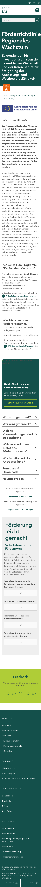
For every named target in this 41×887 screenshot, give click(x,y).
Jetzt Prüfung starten (20, 403)
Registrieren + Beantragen (20, 510)
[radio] (7, 693)
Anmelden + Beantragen (20, 497)
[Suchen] (20, 20)
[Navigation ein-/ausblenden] (37, 10)
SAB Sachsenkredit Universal (21, 346)
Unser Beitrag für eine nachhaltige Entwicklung (19, 97)
